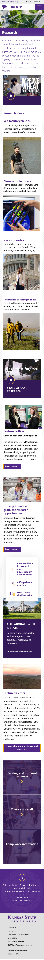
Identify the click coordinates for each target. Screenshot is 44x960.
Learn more (12, 466)
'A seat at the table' (13, 240)
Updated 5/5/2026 (14, 954)
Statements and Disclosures (18, 935)
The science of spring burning (19, 299)
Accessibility (12, 938)
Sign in (28, 2)
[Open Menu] (39, 7)
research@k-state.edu (22, 900)
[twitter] (22, 877)
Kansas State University (10, 2)
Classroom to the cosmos (17, 181)
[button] (11, 96)
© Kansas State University (17, 950)
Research (16, 6)
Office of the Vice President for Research (22, 885)
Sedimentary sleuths (16, 121)
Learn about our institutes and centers (22, 747)
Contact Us (12, 928)
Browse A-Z (37, 2)
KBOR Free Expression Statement (20, 945)
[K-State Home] (4, 7)
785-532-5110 (22, 897)
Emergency (12, 931)
